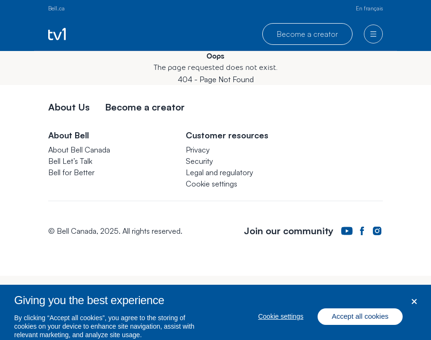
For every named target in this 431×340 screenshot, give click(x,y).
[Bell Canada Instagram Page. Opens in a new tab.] (377, 231)
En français (369, 8)
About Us (69, 107)
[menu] (373, 34)
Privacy (198, 149)
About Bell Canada (79, 149)
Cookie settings (211, 183)
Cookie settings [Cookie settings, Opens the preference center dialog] (280, 320)
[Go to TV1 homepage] (57, 34)
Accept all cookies (360, 320)
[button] (211, 183)
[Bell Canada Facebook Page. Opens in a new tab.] (362, 231)
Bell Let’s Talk (70, 161)
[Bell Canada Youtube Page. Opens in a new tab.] (347, 231)
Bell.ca (56, 8)
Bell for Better (71, 172)
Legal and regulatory (219, 172)
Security (199, 161)
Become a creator (307, 34)
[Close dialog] (414, 305)
